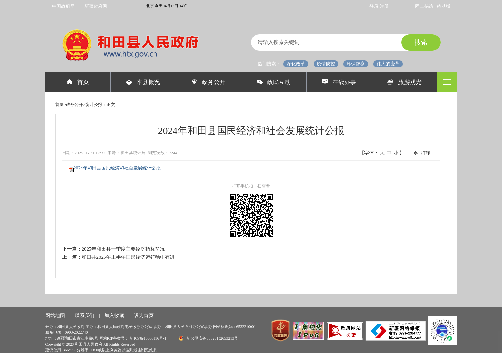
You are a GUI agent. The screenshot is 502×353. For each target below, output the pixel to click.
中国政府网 (63, 6)
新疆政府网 (95, 6)
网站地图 (55, 315)
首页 (78, 82)
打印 (422, 153)
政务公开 (208, 82)
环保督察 (356, 63)
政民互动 (274, 82)
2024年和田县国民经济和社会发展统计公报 (117, 168)
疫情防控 (326, 63)
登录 (374, 6)
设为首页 (144, 315)
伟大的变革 (388, 63)
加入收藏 (115, 315)
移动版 (443, 6)
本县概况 (143, 82)
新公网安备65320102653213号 (208, 338)
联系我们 (85, 315)
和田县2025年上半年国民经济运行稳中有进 (128, 257)
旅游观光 (404, 82)
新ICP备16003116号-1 (148, 338)
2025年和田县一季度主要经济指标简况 (123, 249)
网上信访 (424, 6)
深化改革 (296, 63)
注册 (384, 6)
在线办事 (339, 82)
